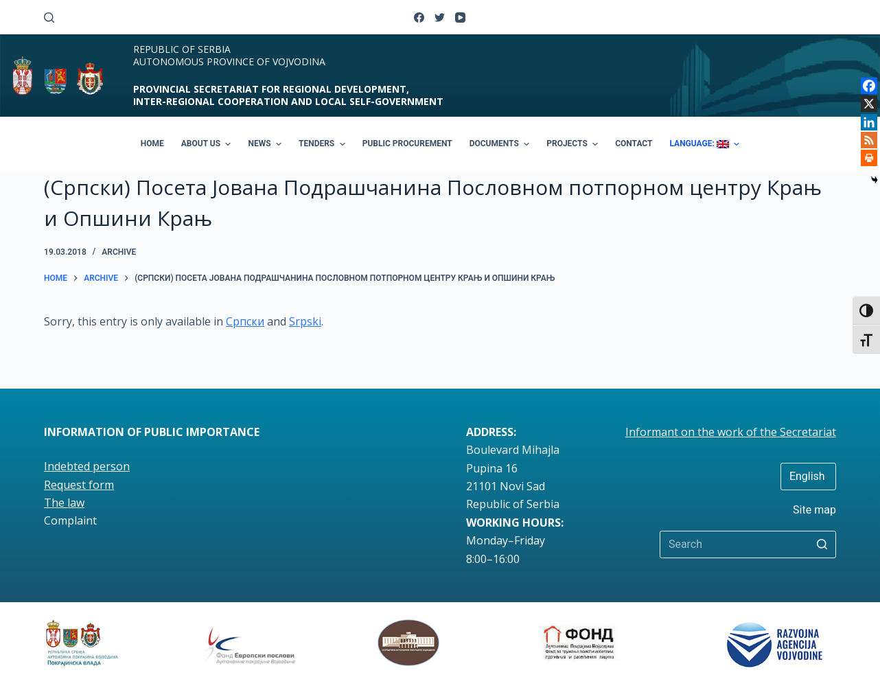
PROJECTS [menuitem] (573, 144)
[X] (869, 103)
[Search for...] (748, 544)
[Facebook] (419, 17)
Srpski (305, 321)
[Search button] (822, 544)
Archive (119, 252)
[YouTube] (460, 17)
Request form (79, 484)
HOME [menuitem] (152, 143)
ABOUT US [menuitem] (208, 144)
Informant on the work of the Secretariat (730, 431)
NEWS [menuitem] (266, 144)
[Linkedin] (869, 122)
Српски (245, 321)
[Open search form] (49, 17)
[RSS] (869, 140)
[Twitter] (440, 17)
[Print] (869, 158)
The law (64, 502)
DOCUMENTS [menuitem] (501, 144)
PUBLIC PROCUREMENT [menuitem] (407, 143)
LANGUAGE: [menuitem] (706, 144)
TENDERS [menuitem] (324, 144)
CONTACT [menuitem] (633, 143)
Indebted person (87, 466)
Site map (814, 509)
